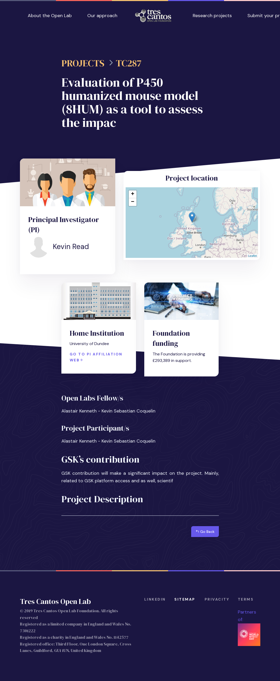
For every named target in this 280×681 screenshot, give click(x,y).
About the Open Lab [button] (50, 15)
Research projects (212, 15)
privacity (217, 599)
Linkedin (155, 599)
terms (246, 599)
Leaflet (252, 255)
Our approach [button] (102, 15)
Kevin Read (71, 246)
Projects (82, 63)
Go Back (205, 531)
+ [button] (132, 194)
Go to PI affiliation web (96, 357)
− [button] (132, 202)
